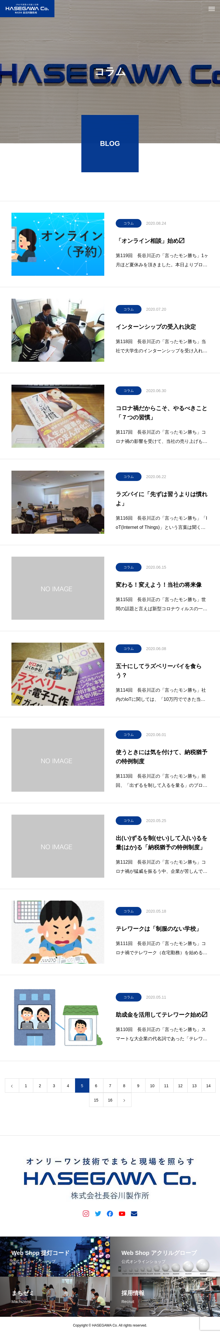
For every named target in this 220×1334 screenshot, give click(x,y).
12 (180, 1087)
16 (110, 1101)
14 (208, 1087)
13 (194, 1087)
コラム (128, 225)
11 (166, 1087)
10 (152, 1087)
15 (96, 1101)
